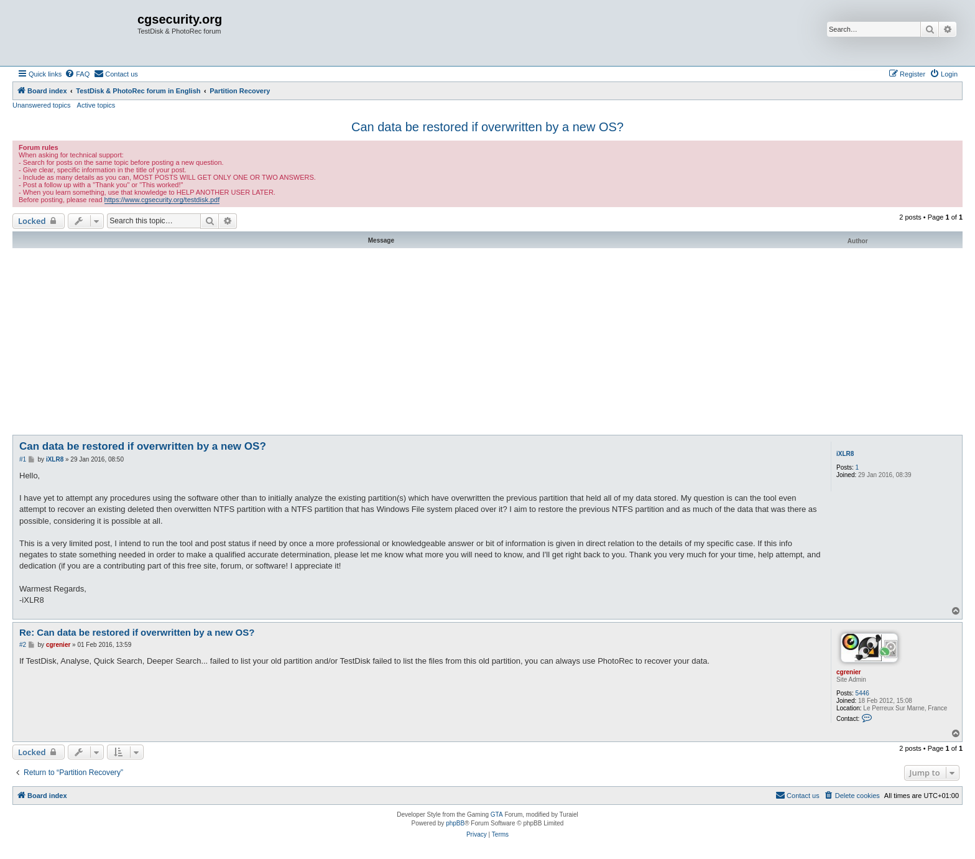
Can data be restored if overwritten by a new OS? (487, 127)
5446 (862, 693)
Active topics (96, 105)
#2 (22, 644)
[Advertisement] (487, 341)
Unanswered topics (41, 105)
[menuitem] (77, 74)
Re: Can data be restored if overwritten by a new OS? (136, 632)
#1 (22, 459)
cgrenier (848, 672)
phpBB (455, 823)
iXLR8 (845, 453)
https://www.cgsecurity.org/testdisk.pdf (162, 199)
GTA (497, 814)
